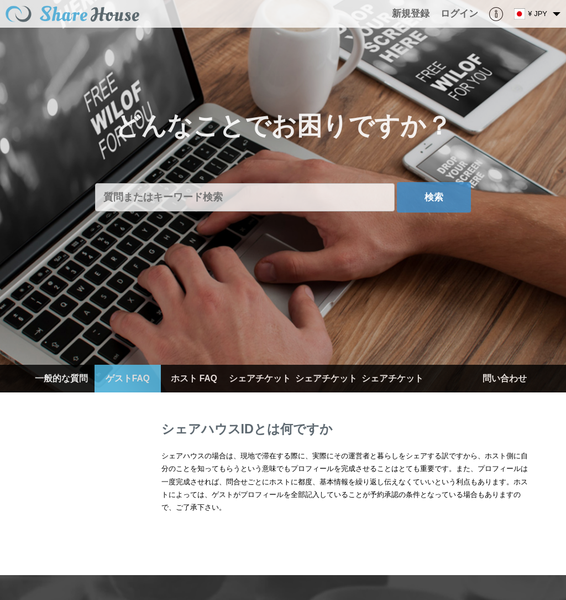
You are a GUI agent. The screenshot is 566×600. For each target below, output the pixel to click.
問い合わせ (505, 378)
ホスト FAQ (194, 378)
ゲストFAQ (128, 378)
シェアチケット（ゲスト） (392, 392)
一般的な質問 (61, 378)
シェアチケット (260, 378)
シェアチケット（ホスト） (326, 392)
